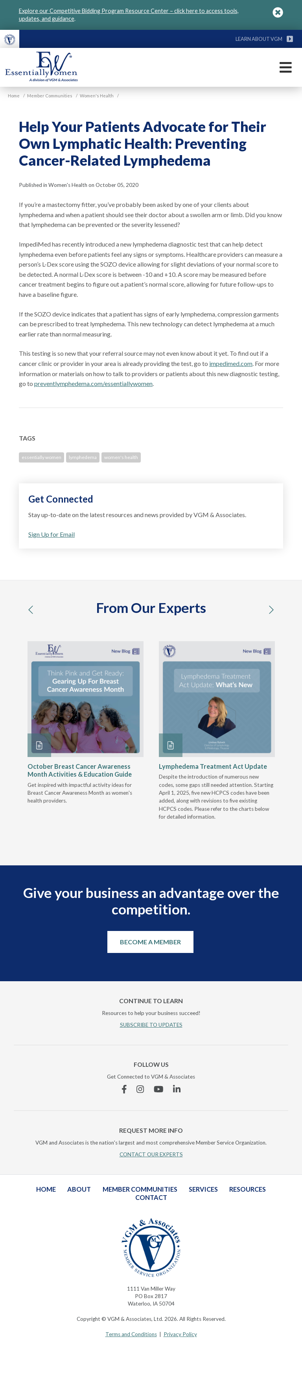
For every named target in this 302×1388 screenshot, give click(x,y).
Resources (247, 1189)
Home (46, 1189)
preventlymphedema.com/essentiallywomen (93, 383)
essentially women (41, 457)
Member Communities (140, 1189)
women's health (121, 457)
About (79, 1189)
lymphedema (83, 457)
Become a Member (150, 941)
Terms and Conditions (131, 1334)
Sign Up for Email (51, 534)
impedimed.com (230, 363)
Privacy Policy (180, 1334)
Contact (151, 1197)
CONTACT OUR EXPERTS (151, 1154)
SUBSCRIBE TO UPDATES (151, 1025)
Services (203, 1189)
